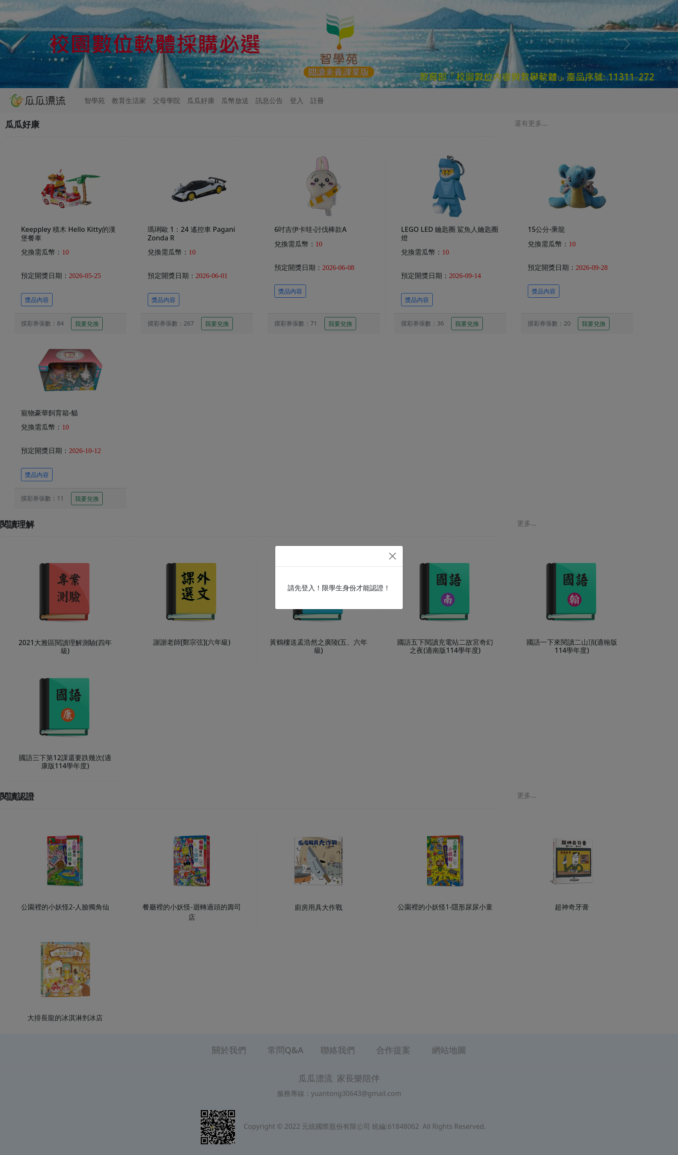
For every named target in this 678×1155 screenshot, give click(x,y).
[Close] (392, 556)
